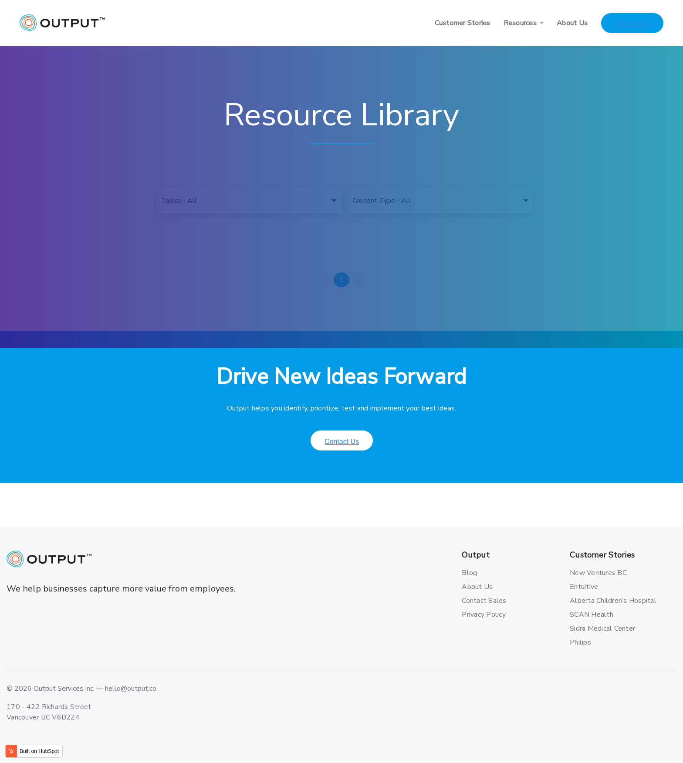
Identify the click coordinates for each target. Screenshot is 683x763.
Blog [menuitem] (469, 573)
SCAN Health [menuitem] (591, 614)
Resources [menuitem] (520, 23)
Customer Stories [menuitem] (462, 23)
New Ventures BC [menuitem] (598, 573)
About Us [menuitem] (572, 23)
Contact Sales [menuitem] (484, 600)
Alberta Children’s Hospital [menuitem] (600, 600)
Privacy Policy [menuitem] (484, 614)
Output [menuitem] (476, 555)
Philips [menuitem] (580, 642)
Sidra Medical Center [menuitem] (600, 628)
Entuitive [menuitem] (584, 587)
